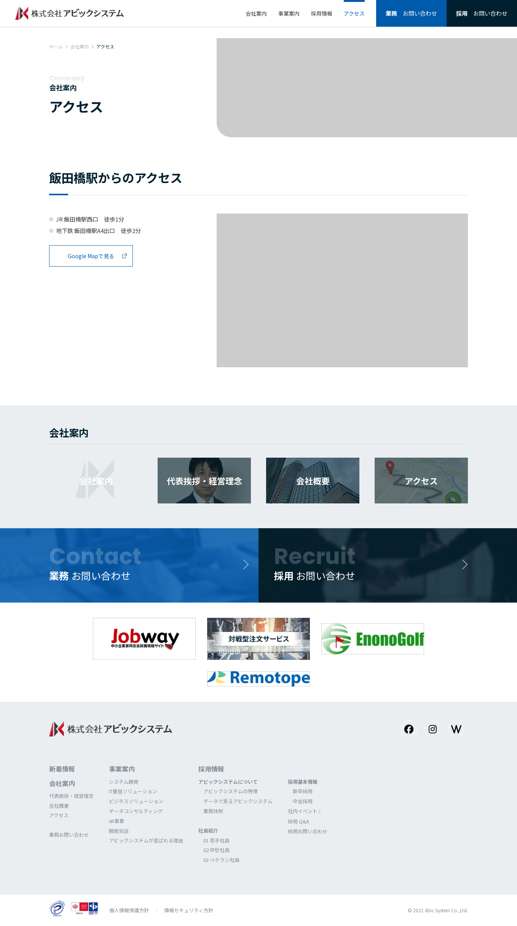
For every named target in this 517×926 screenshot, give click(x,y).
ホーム (56, 46)
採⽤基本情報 (303, 781)
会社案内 (79, 46)
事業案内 (122, 768)
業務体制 (213, 811)
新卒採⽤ (303, 791)
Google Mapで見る (91, 256)
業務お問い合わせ (69, 834)
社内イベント (303, 811)
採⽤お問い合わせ (307, 831)
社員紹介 (208, 830)
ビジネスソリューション (136, 801)
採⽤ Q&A (298, 821)
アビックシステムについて (228, 781)
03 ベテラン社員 (221, 859)
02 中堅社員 (216, 850)
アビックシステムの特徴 (230, 791)
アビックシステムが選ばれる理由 (146, 840)
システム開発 (124, 781)
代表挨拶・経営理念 (71, 795)
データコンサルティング (136, 811)
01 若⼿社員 (216, 840)
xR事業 (116, 821)
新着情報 (62, 768)
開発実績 (119, 830)
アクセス (59, 815)
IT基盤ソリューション (133, 791)
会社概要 (59, 805)
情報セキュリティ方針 (188, 910)
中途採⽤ (303, 801)
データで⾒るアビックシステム (238, 801)
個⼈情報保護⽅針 (129, 910)
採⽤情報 (211, 768)
